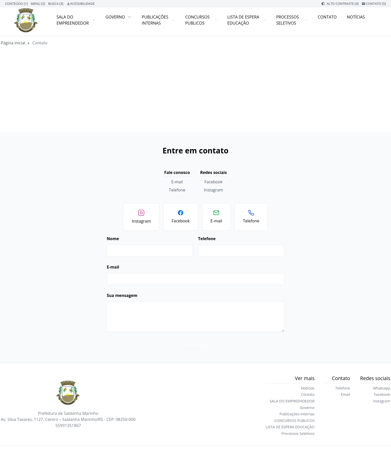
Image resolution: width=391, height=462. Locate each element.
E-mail (177, 182)
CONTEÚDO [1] (16, 3)
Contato (327, 17)
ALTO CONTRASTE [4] (343, 3)
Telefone (177, 190)
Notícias (356, 17)
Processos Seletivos (292, 20)
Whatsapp (381, 388)
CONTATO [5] (376, 3)
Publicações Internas (158, 20)
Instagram (213, 190)
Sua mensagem (122, 295)
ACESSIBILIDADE (82, 3)
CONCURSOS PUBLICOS (201, 20)
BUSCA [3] (55, 3)
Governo (118, 17)
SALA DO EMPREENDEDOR (76, 20)
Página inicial (13, 43)
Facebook (213, 182)
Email (345, 394)
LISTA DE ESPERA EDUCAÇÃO (246, 20)
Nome (113, 238)
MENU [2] (38, 3)
